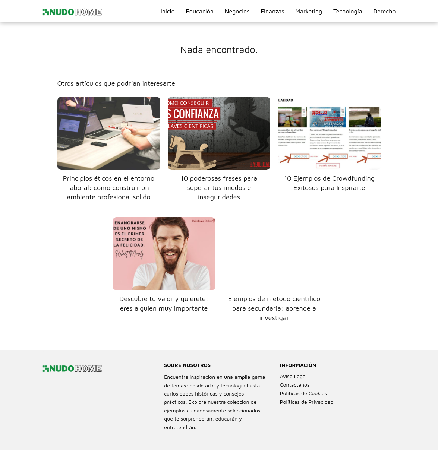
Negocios (237, 11)
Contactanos (295, 384)
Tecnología (347, 11)
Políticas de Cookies (303, 393)
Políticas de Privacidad (306, 402)
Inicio (168, 11)
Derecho (385, 11)
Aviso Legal (293, 376)
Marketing (308, 11)
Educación (200, 11)
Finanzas (272, 11)
